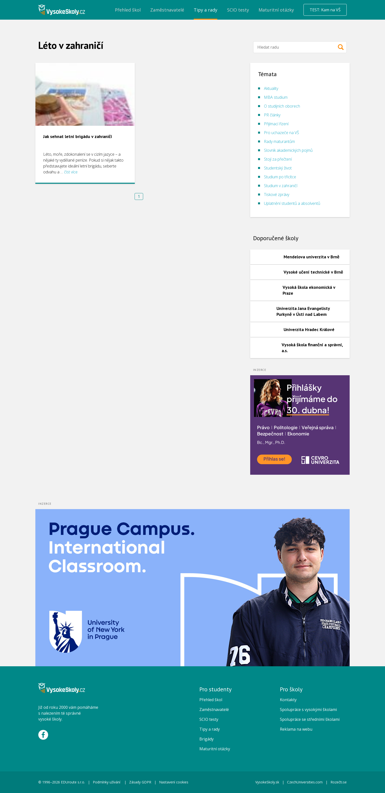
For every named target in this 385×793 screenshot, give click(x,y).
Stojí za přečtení (278, 159)
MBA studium (276, 97)
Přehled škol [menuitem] (128, 10)
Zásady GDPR (140, 782)
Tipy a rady (209, 729)
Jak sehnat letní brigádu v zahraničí (77, 136)
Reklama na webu (296, 729)
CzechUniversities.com (305, 782)
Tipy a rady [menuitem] (205, 10)
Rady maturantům (279, 141)
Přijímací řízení (276, 123)
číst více (71, 172)
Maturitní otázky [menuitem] (276, 10)
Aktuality (271, 88)
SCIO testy (208, 719)
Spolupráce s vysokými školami (308, 709)
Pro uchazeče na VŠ (281, 132)
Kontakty (288, 699)
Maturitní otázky (214, 748)
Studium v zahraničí (280, 185)
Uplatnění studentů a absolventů (292, 203)
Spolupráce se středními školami (310, 719)
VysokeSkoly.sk (267, 782)
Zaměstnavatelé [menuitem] (167, 10)
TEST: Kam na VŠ (325, 10)
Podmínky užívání (107, 782)
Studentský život (278, 168)
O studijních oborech (282, 106)
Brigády (206, 739)
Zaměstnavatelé (214, 709)
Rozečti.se (338, 782)
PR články (272, 115)
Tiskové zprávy (276, 194)
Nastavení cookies (173, 782)
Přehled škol (210, 699)
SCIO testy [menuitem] (238, 10)
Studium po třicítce (280, 177)
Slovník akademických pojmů (288, 150)
